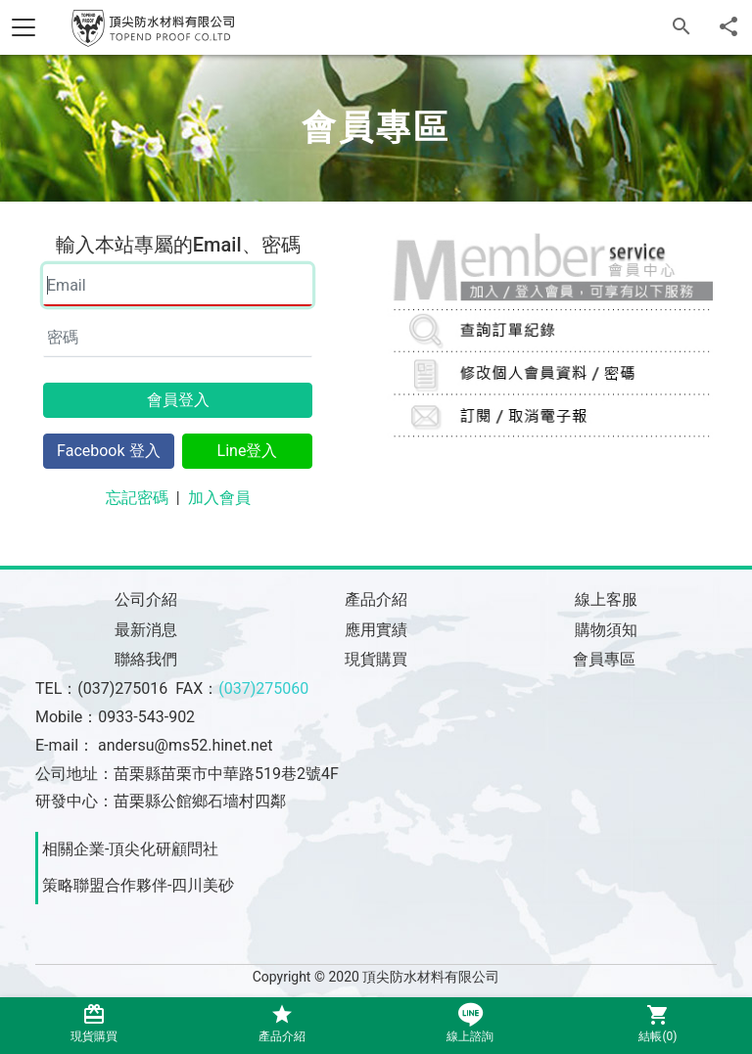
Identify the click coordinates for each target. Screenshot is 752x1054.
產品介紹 (376, 599)
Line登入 (247, 450)
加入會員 (219, 497)
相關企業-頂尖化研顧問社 (130, 849)
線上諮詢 (470, 1023)
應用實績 (376, 629)
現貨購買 (376, 659)
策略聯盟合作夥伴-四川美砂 (138, 885)
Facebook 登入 (108, 450)
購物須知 (606, 629)
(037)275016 (122, 688)
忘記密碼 (137, 497)
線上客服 (606, 599)
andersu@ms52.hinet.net (185, 745)
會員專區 (606, 659)
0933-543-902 (146, 717)
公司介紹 (146, 599)
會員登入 (178, 399)
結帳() (658, 1023)
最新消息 (146, 629)
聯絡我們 (146, 659)
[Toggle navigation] (23, 27)
